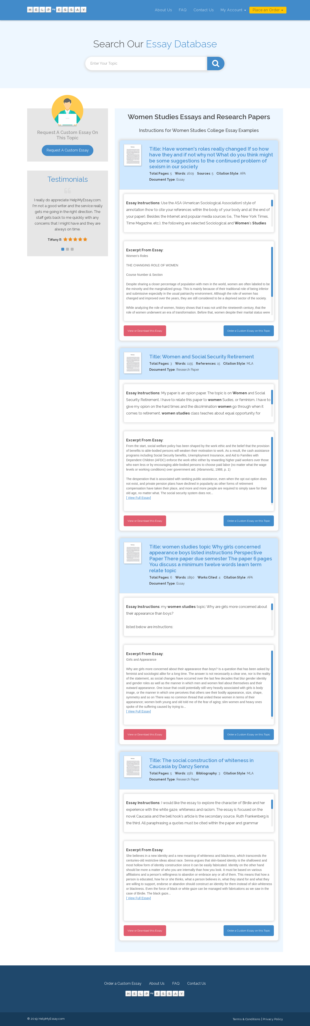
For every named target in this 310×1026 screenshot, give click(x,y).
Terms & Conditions (246, 1019)
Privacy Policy (273, 1019)
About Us (163, 10)
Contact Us (203, 10)
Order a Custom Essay (122, 983)
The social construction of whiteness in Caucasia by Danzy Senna (201, 763)
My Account (233, 10)
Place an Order (268, 10)
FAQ (183, 10)
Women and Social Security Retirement (208, 357)
